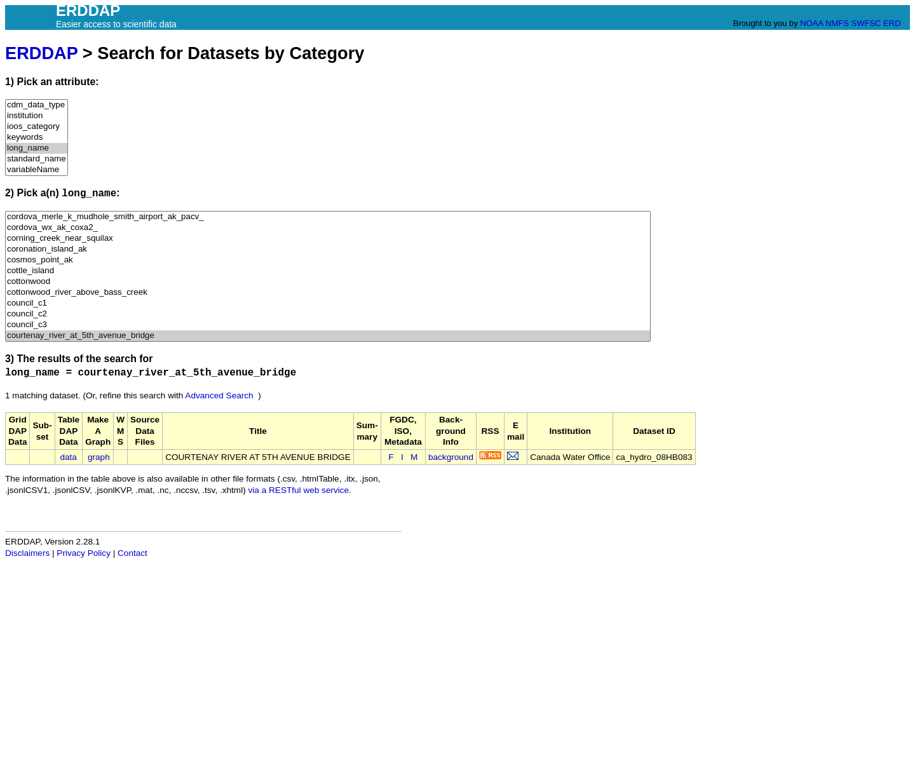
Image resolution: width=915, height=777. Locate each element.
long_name (36, 148)
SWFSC (866, 23)
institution (36, 116)
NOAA (811, 23)
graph (99, 457)
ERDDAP (41, 53)
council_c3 (328, 325)
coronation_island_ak (328, 249)
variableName (36, 170)
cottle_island (328, 271)
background (450, 457)
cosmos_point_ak (328, 260)
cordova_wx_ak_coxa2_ (328, 227)
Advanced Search (219, 395)
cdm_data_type (36, 105)
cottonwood (328, 281)
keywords (36, 137)
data (68, 457)
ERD (891, 23)
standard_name (36, 159)
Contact (132, 553)
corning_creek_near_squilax (328, 238)
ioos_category (36, 126)
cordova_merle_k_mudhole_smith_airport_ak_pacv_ (328, 217)
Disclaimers (27, 553)
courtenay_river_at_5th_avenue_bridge (328, 335)
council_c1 (328, 303)
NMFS (837, 23)
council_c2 (328, 314)
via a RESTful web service (298, 490)
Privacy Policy (84, 553)
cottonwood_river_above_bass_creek (328, 292)
